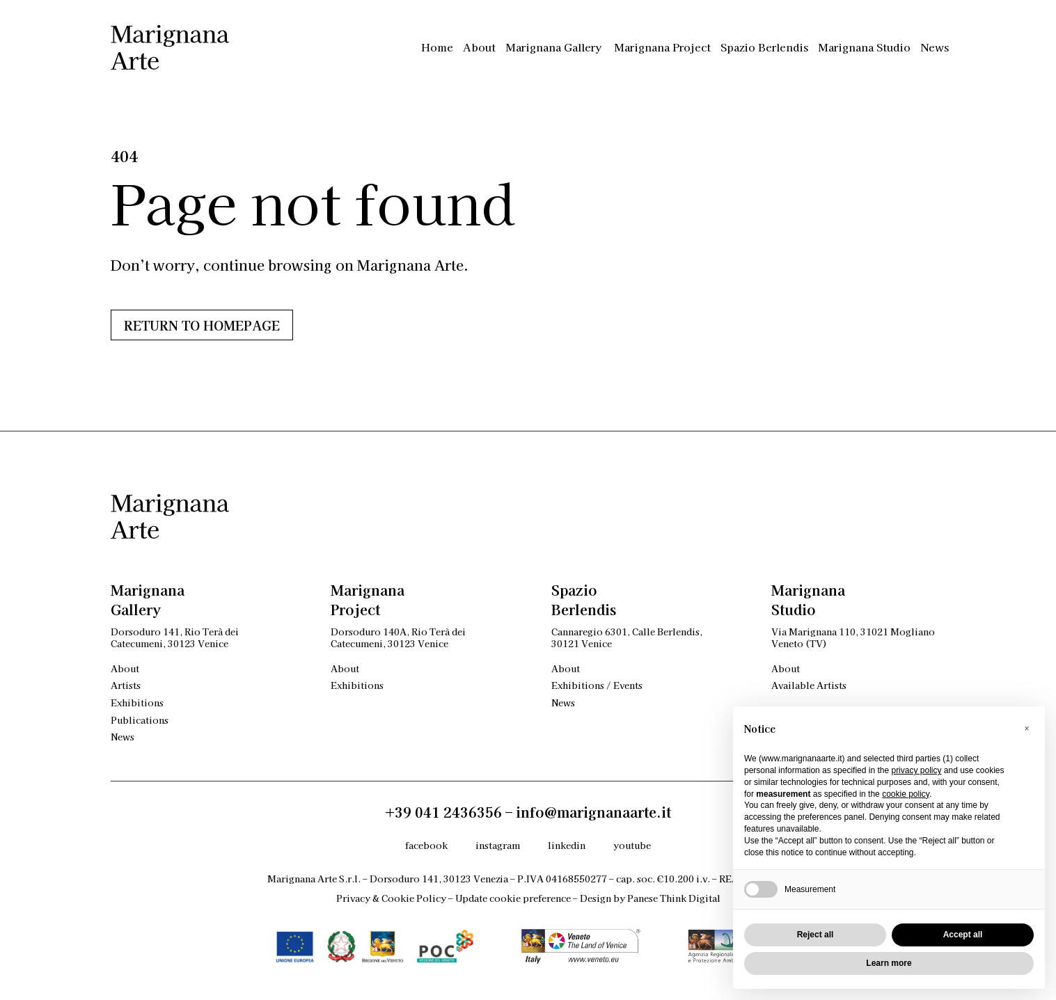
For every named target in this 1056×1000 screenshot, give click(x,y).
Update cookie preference (513, 898)
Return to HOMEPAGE (202, 325)
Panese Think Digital (673, 898)
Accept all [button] (963, 934)
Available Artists (808, 685)
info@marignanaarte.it (593, 812)
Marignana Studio (864, 47)
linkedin (566, 845)
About (479, 47)
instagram (497, 845)
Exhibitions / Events (597, 685)
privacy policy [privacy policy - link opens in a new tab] (916, 770)
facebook (426, 845)
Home (437, 47)
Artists (126, 685)
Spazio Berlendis (764, 47)
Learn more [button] (888, 963)
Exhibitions (137, 702)
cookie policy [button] (905, 794)
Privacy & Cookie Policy (391, 898)
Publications (139, 720)
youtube (632, 845)
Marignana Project (662, 47)
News (934, 47)
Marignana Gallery (554, 47)
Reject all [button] (815, 934)
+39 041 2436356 (443, 812)
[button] (1027, 728)
